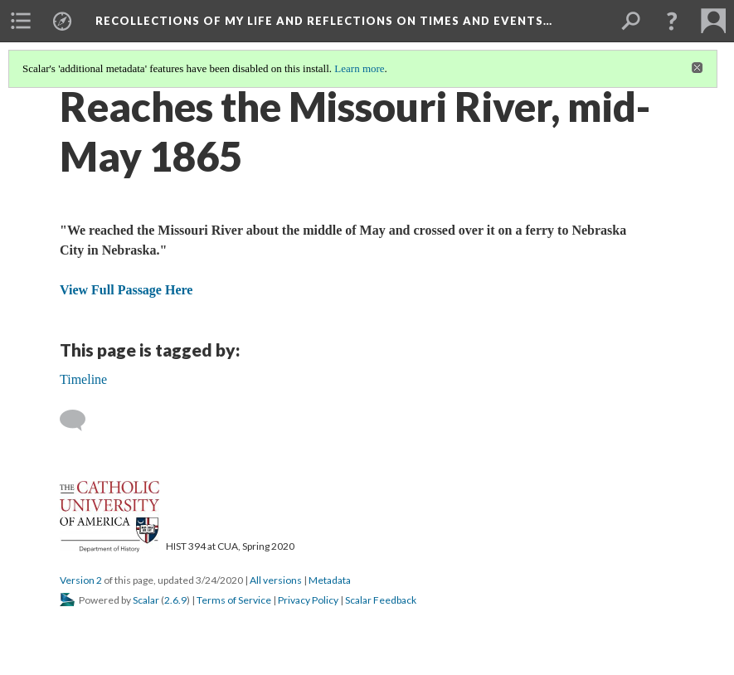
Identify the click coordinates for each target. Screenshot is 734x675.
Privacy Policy (308, 600)
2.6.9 (175, 600)
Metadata (330, 580)
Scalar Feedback (380, 600)
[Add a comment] (80, 420)
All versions (276, 580)
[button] (672, 20)
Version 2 (81, 580)
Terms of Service (234, 600)
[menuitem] (20, 20)
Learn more (359, 68)
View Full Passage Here (126, 290)
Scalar (146, 600)
